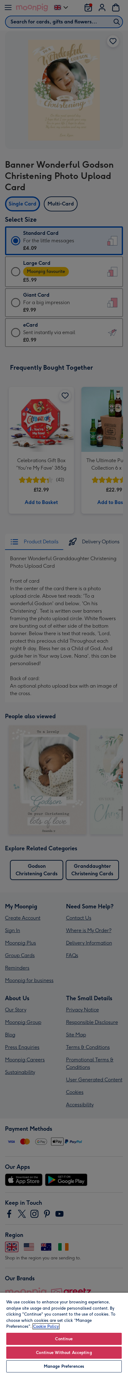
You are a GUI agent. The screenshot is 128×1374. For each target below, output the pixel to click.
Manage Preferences (64, 1366)
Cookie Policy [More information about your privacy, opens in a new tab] (46, 1326)
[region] (64, 1333)
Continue (64, 1339)
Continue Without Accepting (64, 1352)
